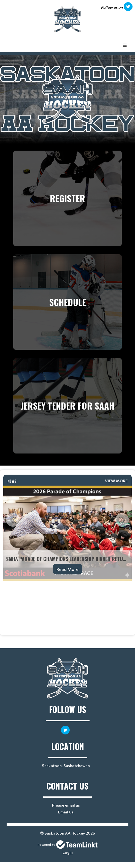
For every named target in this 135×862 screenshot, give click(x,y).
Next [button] (122, 520)
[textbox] (67, 589)
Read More (67, 569)
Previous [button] (13, 520)
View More (116, 480)
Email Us (66, 812)
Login (68, 852)
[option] (67, 534)
